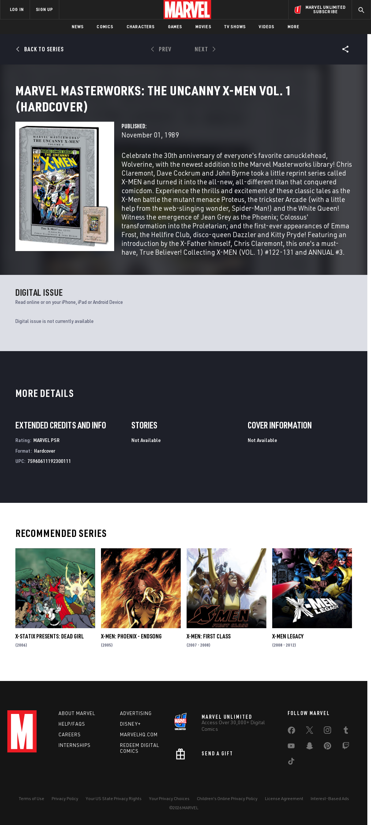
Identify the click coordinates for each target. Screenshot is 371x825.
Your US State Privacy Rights (114, 798)
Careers (70, 734)
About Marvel (77, 713)
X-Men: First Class (209, 645)
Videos (266, 26)
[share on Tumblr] (345, 731)
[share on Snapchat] (309, 747)
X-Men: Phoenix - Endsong (131, 645)
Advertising (136, 713)
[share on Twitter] (309, 731)
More (294, 26)
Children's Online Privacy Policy (227, 798)
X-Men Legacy (287, 645)
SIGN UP (44, 9)
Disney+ (130, 724)
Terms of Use (31, 798)
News (78, 26)
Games (175, 26)
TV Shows (235, 26)
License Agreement (284, 798)
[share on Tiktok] (291, 762)
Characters (141, 26)
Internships (75, 745)
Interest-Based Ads (330, 798)
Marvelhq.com (139, 734)
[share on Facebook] (291, 732)
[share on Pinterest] (327, 747)
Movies (203, 26)
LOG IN (17, 9)
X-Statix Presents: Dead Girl (49, 645)
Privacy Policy (65, 798)
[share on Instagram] (327, 731)
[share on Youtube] (291, 747)
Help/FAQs (72, 724)
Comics (105, 26)
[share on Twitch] (345, 747)
